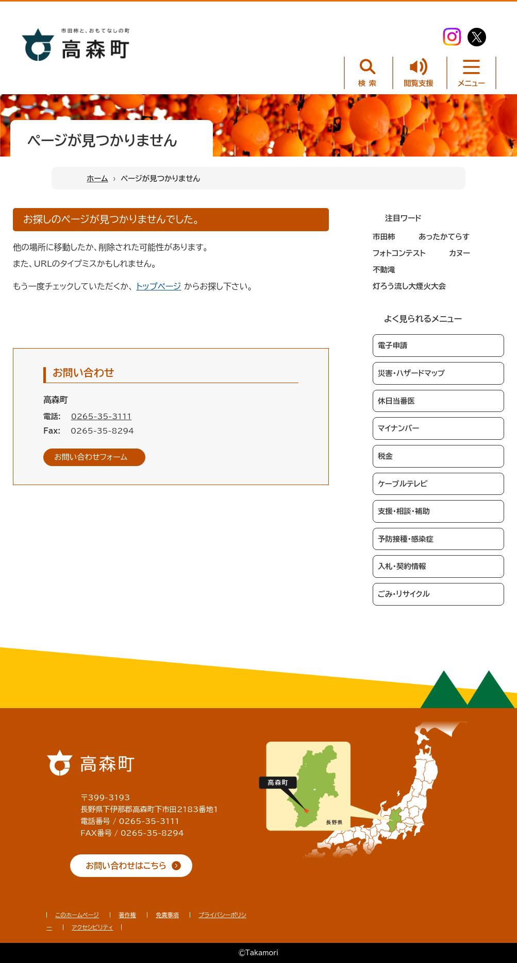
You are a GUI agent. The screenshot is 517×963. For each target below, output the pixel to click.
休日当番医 (396, 401)
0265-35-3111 (101, 416)
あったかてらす (444, 236)
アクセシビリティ (92, 927)
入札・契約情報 (402, 566)
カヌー (459, 253)
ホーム (97, 178)
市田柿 (384, 236)
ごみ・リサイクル (404, 594)
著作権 (127, 915)
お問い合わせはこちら (126, 866)
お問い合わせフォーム (90, 457)
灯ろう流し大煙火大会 (409, 286)
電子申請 (393, 345)
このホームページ (77, 915)
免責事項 (167, 915)
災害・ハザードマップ (411, 373)
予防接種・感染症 (405, 539)
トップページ (158, 286)
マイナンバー (398, 428)
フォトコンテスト (399, 253)
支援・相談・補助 (404, 511)
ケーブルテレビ (403, 484)
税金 (385, 456)
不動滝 (384, 269)
